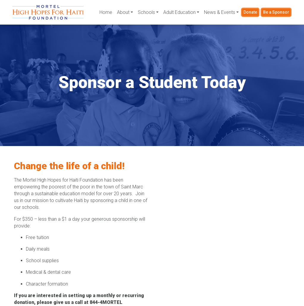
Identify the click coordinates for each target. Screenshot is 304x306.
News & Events (219, 12)
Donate (250, 12)
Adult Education (179, 12)
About (123, 12)
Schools (146, 12)
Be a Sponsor (276, 12)
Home (105, 12)
